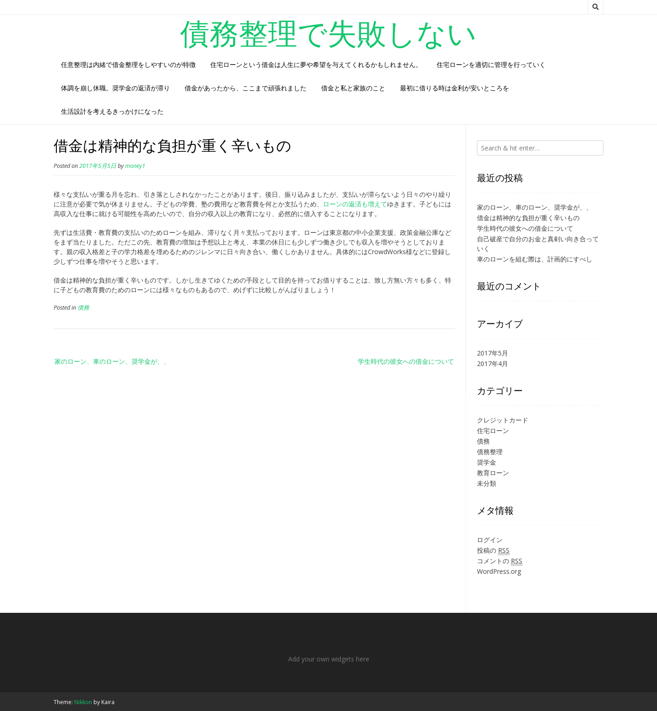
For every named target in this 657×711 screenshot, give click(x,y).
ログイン (490, 539)
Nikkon (83, 702)
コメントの (499, 561)
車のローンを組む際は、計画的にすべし (534, 259)
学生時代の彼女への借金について (406, 361)
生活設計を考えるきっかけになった (112, 111)
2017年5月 (492, 353)
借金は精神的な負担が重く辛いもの (528, 217)
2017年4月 (492, 363)
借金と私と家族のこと (353, 88)
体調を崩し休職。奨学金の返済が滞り (115, 88)
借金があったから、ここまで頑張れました (246, 88)
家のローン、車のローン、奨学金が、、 (112, 361)
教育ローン (493, 472)
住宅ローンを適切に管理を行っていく (491, 64)
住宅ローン (493, 430)
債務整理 (490, 451)
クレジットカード (502, 420)
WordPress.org (499, 571)
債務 (83, 307)
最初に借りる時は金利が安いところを (454, 88)
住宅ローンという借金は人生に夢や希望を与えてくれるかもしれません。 (316, 64)
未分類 (486, 483)
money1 (135, 166)
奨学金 (486, 462)
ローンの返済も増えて (355, 204)
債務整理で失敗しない (328, 32)
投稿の (493, 550)
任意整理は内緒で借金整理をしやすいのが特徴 (128, 64)
